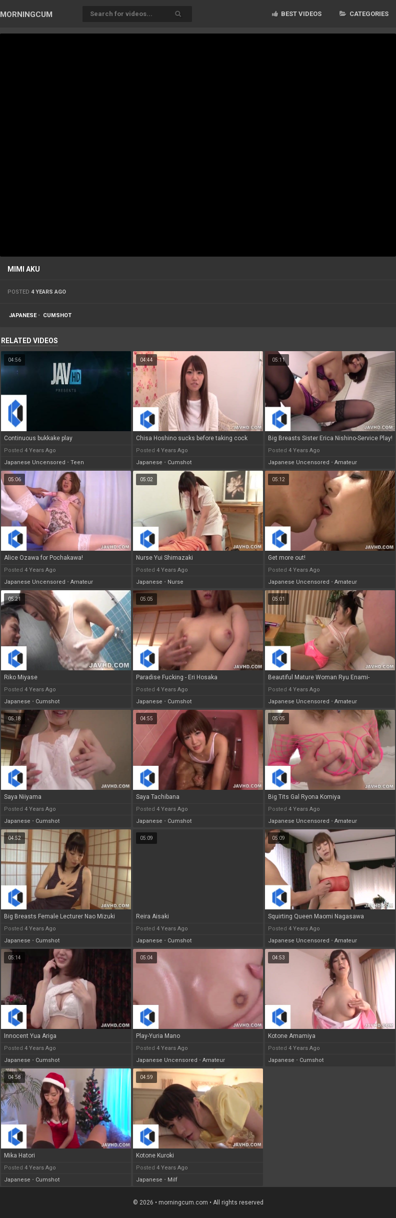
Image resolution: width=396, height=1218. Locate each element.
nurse (176, 582)
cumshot (57, 315)
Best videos (297, 14)
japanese (22, 315)
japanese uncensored (35, 462)
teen (77, 462)
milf (173, 1179)
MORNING (26, 14)
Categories (364, 14)
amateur (345, 462)
